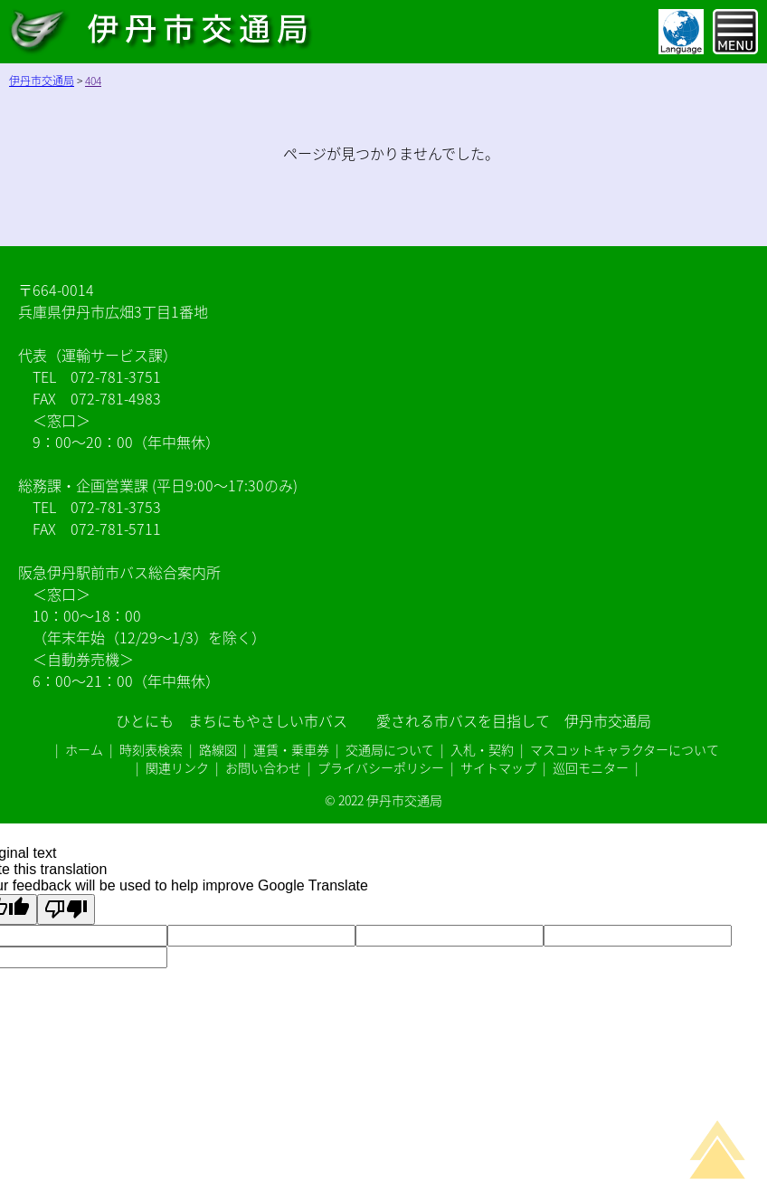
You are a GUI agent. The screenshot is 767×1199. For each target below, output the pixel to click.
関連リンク (177, 767)
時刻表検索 (151, 749)
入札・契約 (482, 749)
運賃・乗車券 (291, 749)
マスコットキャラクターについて (624, 749)
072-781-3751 (116, 376)
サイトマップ (498, 767)
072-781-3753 (116, 507)
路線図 (218, 749)
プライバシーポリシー (380, 767)
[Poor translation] (66, 909)
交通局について (390, 749)
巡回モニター (591, 767)
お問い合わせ (263, 767)
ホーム (84, 749)
